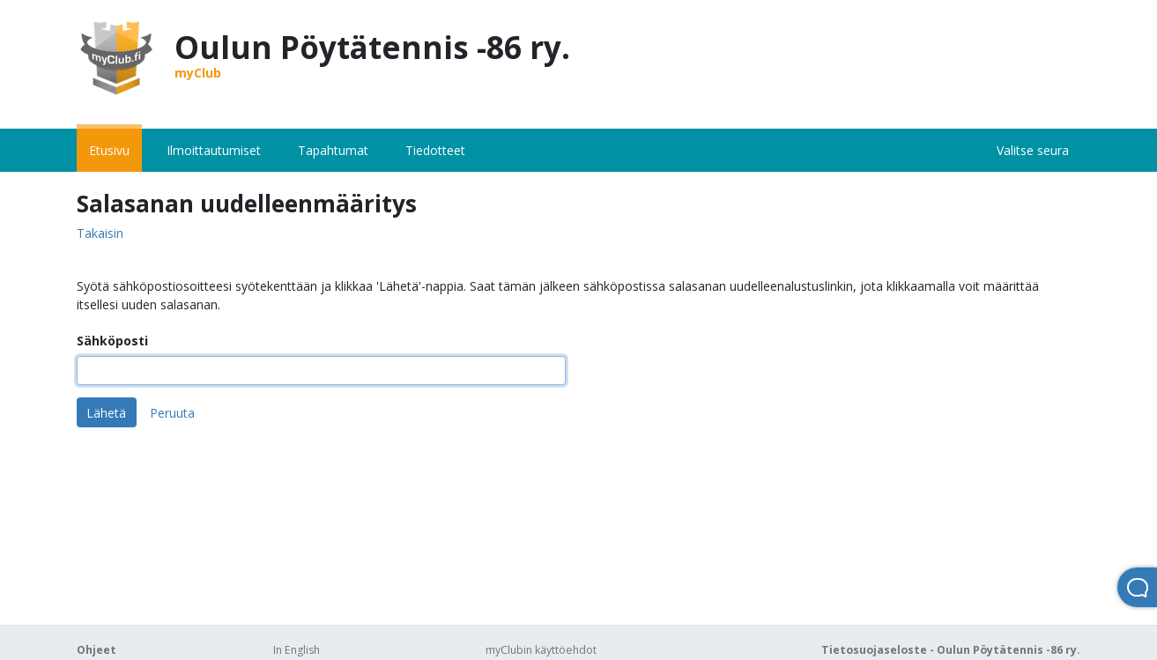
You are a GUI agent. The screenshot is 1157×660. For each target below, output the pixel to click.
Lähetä (106, 412)
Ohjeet (96, 649)
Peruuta (172, 412)
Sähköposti (112, 340)
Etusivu (109, 150)
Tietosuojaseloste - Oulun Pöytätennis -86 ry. (950, 649)
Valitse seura (1033, 150)
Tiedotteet (435, 150)
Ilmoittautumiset (214, 150)
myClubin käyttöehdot (541, 649)
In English (296, 649)
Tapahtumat (333, 150)
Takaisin (100, 233)
